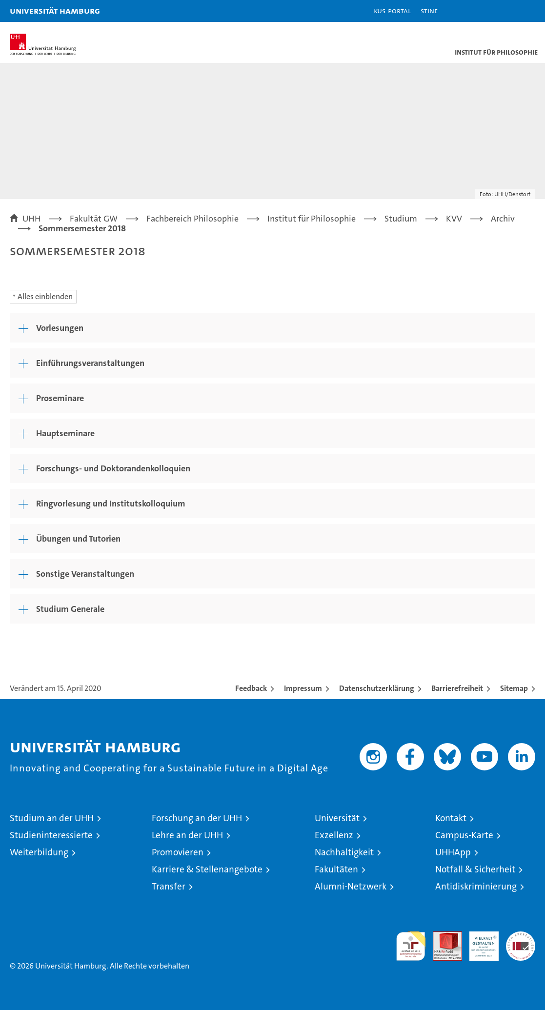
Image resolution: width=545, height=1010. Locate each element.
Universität (337, 818)
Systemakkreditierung (520, 936)
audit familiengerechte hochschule (410, 946)
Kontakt (450, 818)
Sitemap (514, 688)
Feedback (251, 688)
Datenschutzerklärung (376, 688)
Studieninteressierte (51, 835)
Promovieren (177, 852)
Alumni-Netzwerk (350, 886)
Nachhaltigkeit (344, 852)
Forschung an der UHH (197, 818)
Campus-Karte (464, 835)
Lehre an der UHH (187, 835)
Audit (442, 936)
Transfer (168, 886)
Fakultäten (336, 869)
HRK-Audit (478, 941)
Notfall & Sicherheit (475, 869)
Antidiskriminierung (476, 886)
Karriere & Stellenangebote (207, 869)
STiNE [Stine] (429, 10)
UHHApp (453, 852)
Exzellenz (334, 835)
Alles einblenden (45, 296)
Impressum (303, 688)
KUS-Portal (392, 10)
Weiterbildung (39, 852)
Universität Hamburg (55, 10)
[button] (507, 11)
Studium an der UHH (52, 818)
